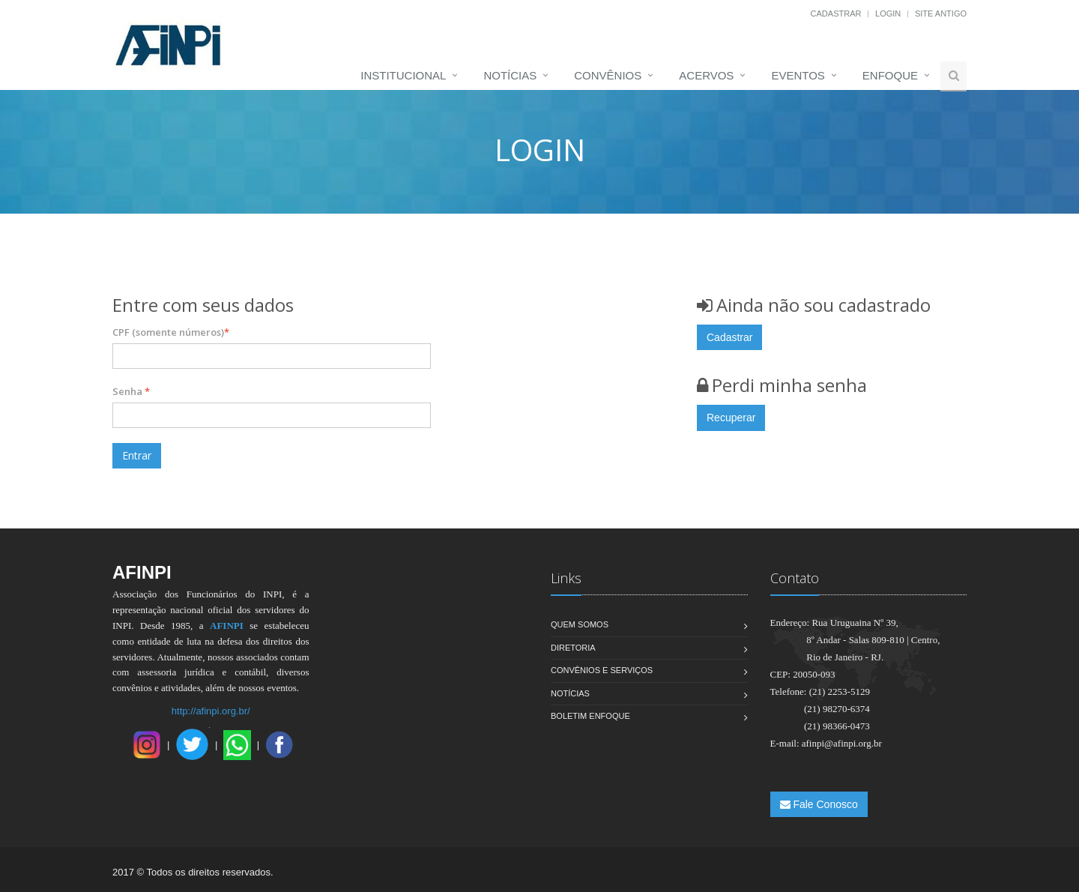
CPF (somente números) (170, 332)
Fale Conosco (819, 804)
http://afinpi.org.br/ (211, 711)
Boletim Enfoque (590, 715)
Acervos (706, 75)
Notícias (510, 75)
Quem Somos (579, 624)
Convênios (607, 75)
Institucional (403, 75)
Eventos (797, 75)
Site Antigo (941, 13)
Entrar (136, 455)
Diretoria (573, 647)
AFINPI (227, 625)
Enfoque (890, 75)
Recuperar (731, 418)
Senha (131, 391)
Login (888, 13)
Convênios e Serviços (602, 670)
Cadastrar (836, 13)
